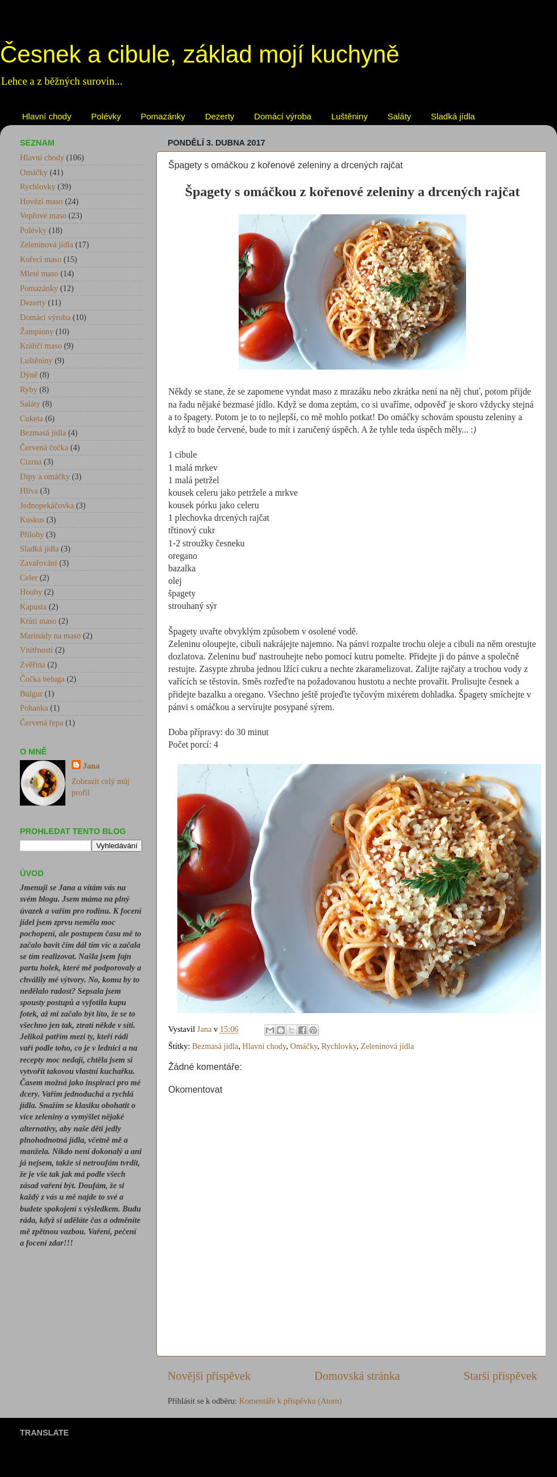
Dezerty (220, 116)
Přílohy (32, 534)
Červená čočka (44, 447)
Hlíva (29, 490)
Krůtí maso (38, 620)
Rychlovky (339, 1046)
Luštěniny (349, 116)
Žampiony (36, 331)
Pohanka (34, 707)
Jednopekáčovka (47, 505)
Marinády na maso (50, 635)
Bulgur (31, 693)
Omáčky (304, 1046)
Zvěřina (32, 664)
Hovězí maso (41, 201)
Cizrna (30, 461)
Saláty (399, 116)
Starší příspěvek (500, 1376)
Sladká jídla (453, 116)
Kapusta (33, 606)
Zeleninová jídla (387, 1046)
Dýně (29, 374)
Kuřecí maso (40, 259)
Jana (91, 765)
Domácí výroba (282, 116)
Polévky (106, 116)
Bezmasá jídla (215, 1046)
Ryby (29, 389)
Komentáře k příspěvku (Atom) (290, 1400)
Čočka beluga (42, 678)
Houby (31, 591)
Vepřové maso (43, 215)
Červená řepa (41, 722)
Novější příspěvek (209, 1376)
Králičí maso (41, 345)
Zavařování (38, 562)
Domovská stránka (357, 1376)
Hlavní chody (47, 116)
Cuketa (31, 418)
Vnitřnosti (36, 649)
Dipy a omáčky (45, 476)
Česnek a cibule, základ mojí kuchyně (200, 54)
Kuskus (32, 519)
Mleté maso (39, 273)
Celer (29, 577)
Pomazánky (163, 116)
